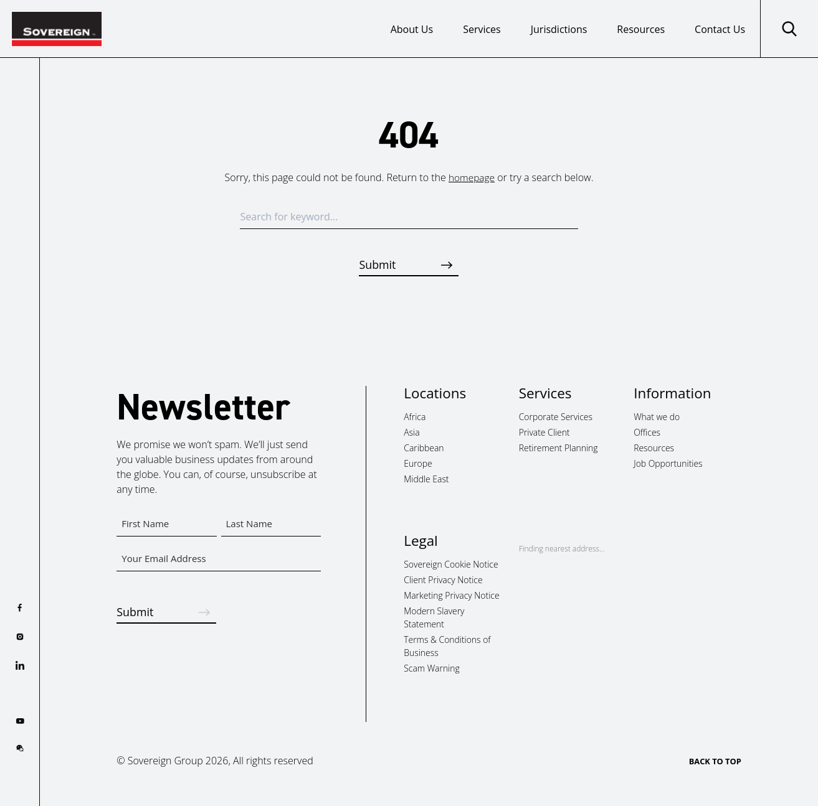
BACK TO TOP (715, 761)
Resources (641, 29)
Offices (647, 433)
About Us (412, 29)
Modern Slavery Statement (434, 617)
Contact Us (720, 29)
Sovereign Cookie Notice (451, 565)
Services (482, 29)
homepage (472, 177)
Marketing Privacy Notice (451, 595)
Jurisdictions (559, 29)
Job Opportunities (668, 463)
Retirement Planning (558, 448)
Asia (411, 433)
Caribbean (424, 448)
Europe (418, 463)
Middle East (426, 479)
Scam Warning (431, 668)
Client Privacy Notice (443, 580)
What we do (657, 417)
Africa (415, 417)
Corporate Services (555, 417)
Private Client (544, 433)
